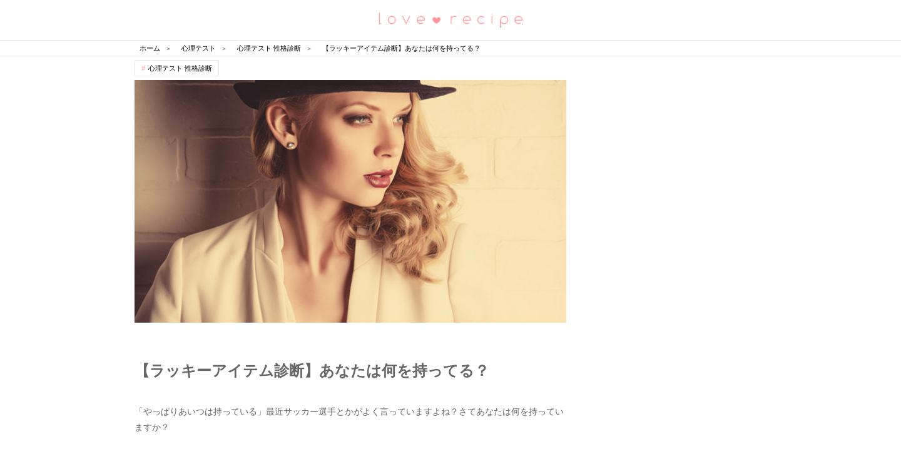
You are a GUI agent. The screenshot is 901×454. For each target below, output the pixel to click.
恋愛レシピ (450, 19)
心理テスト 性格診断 (180, 68)
